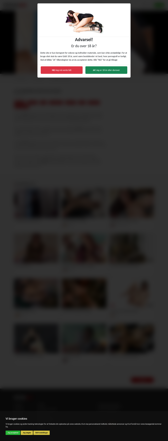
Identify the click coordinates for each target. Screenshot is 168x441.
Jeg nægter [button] (27, 433)
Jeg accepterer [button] (12, 433)
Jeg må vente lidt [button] (61, 70)
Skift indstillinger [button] (41, 433)
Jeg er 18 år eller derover (106, 70)
